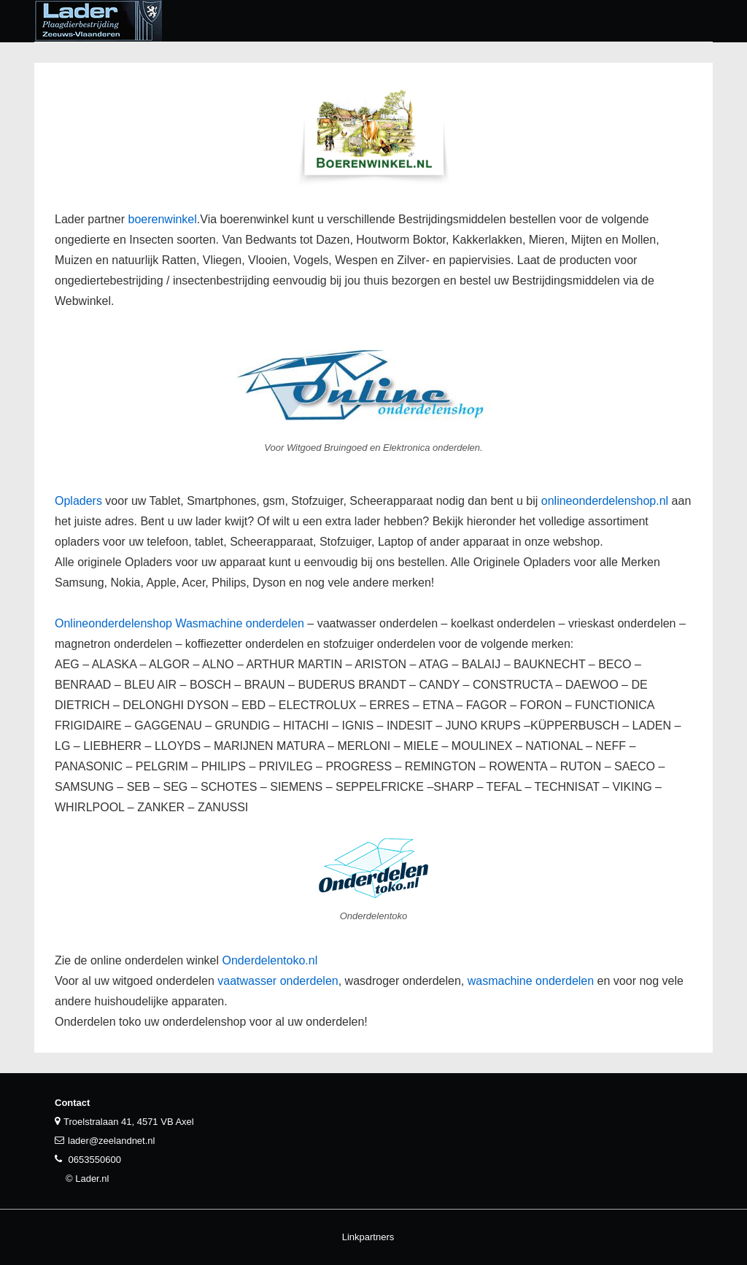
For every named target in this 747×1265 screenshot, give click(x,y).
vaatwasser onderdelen (277, 981)
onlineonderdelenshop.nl (604, 501)
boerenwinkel (162, 219)
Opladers (78, 501)
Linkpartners (368, 1236)
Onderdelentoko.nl (269, 960)
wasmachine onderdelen (531, 981)
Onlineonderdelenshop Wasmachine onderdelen (179, 623)
